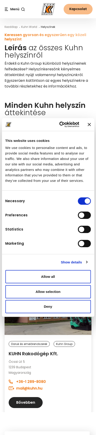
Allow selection (48, 292)
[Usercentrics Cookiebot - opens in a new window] (60, 124)
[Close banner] (89, 124)
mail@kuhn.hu (25, 388)
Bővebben (25, 402)
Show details (71, 262)
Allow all (48, 277)
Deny (48, 306)
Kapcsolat (78, 9)
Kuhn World (29, 27)
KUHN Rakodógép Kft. (33, 353)
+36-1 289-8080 (27, 381)
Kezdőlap (11, 27)
